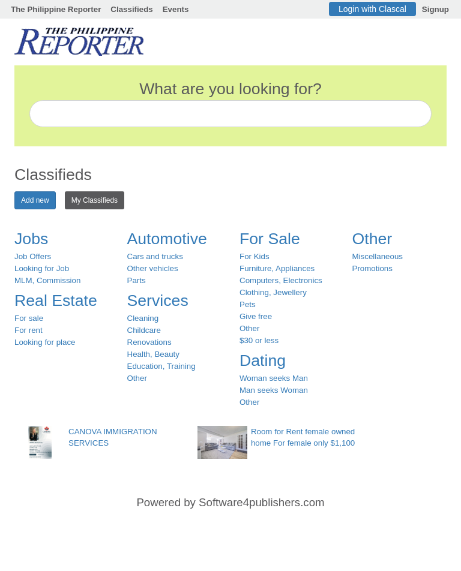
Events (176, 9)
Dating (263, 360)
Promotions (372, 268)
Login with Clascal (372, 9)
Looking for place (45, 342)
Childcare (144, 330)
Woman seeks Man (274, 378)
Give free (256, 316)
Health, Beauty (153, 354)
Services (157, 300)
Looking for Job (41, 268)
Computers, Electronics (281, 280)
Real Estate (55, 300)
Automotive (167, 239)
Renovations (149, 342)
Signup (435, 9)
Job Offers (32, 256)
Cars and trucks (155, 256)
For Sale (270, 239)
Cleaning (143, 318)
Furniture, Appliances (277, 268)
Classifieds (131, 9)
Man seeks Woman (274, 390)
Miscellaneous (377, 256)
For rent (28, 330)
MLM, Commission (47, 280)
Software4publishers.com (261, 502)
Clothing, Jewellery (273, 292)
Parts (136, 280)
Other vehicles (152, 268)
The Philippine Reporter (56, 9)
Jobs (31, 239)
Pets (248, 304)
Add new (35, 200)
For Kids (255, 256)
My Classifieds (94, 200)
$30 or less (259, 340)
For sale (28, 318)
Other (137, 378)
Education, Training (161, 366)
